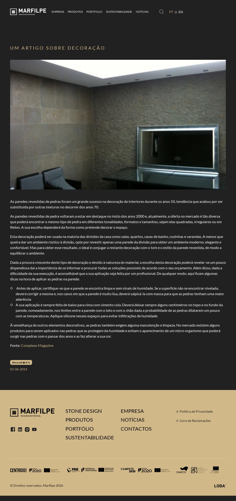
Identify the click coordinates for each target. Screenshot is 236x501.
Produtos (75, 11)
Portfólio (79, 428)
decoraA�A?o (21, 362)
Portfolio (94, 11)
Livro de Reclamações (195, 421)
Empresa (58, 11)
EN (181, 12)
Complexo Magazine (37, 345)
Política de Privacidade (196, 411)
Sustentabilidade (119, 11)
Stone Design (83, 411)
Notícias (142, 11)
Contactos (136, 428)
